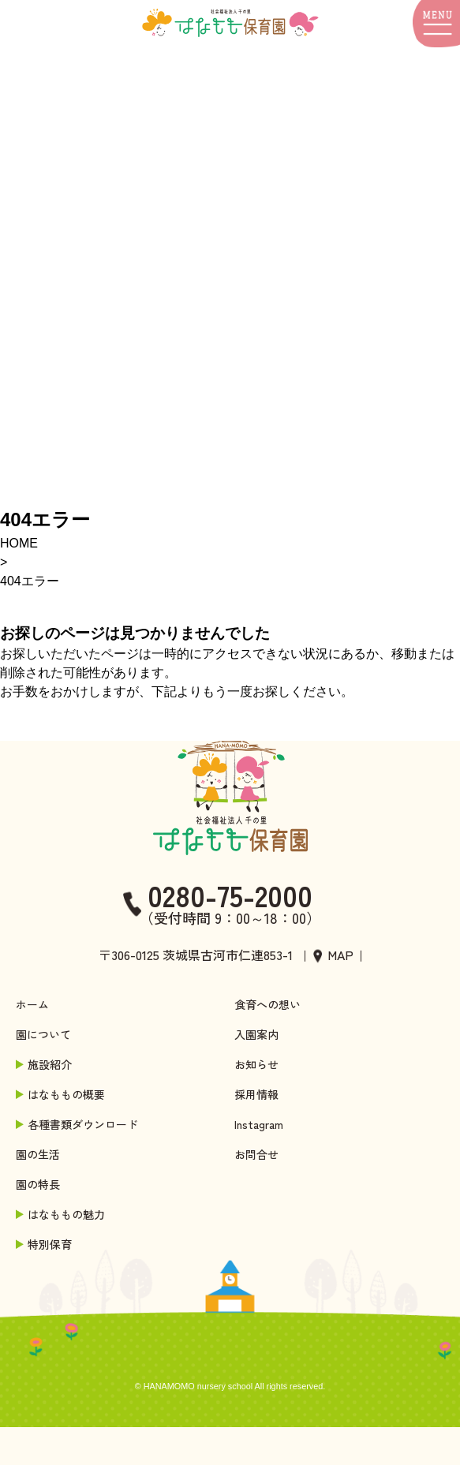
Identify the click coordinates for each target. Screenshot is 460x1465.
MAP (340, 954)
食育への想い (267, 1004)
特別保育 (45, 1244)
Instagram (258, 1124)
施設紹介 (45, 1064)
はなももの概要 (61, 1094)
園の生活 (38, 1154)
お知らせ (256, 1064)
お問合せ (256, 1154)
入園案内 (256, 1034)
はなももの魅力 (61, 1214)
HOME (19, 543)
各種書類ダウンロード (78, 1124)
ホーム (32, 1004)
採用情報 (256, 1094)
